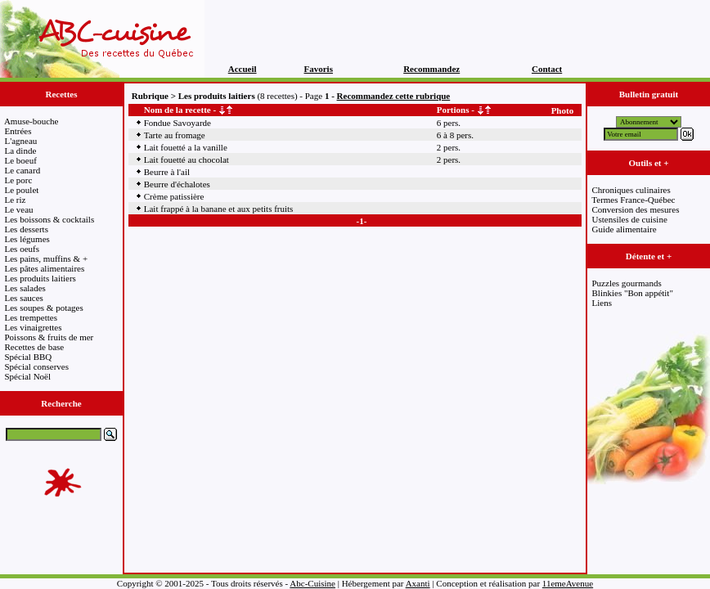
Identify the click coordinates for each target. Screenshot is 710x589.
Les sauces (24, 298)
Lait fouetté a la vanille (185, 147)
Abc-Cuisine (312, 583)
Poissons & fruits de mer (49, 337)
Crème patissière (174, 196)
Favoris (318, 69)
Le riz (15, 200)
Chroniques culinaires (631, 190)
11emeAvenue (567, 583)
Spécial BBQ (28, 357)
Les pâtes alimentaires (45, 268)
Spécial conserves (37, 366)
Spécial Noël (28, 376)
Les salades (25, 288)
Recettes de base (35, 347)
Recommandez (431, 69)
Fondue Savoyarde (177, 123)
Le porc (19, 180)
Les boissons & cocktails (50, 219)
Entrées (18, 131)
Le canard (23, 170)
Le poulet (22, 190)
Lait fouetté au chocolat (186, 159)
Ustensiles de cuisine (629, 219)
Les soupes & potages (44, 307)
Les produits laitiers (40, 278)
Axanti (418, 583)
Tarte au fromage (174, 135)
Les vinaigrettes (33, 327)
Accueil (242, 69)
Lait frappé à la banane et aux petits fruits (219, 209)
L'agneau (21, 141)
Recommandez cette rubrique (394, 96)
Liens (602, 303)
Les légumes (27, 239)
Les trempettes (31, 317)
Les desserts (26, 229)
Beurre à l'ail (167, 172)
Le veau (19, 209)
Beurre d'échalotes (177, 184)
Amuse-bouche (31, 121)
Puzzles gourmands (627, 283)
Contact (547, 69)
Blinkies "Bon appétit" (632, 293)
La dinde (21, 150)
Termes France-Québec (633, 200)
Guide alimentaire (624, 229)
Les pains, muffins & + (46, 258)
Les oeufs (22, 249)
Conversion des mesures (636, 209)
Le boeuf (21, 160)
